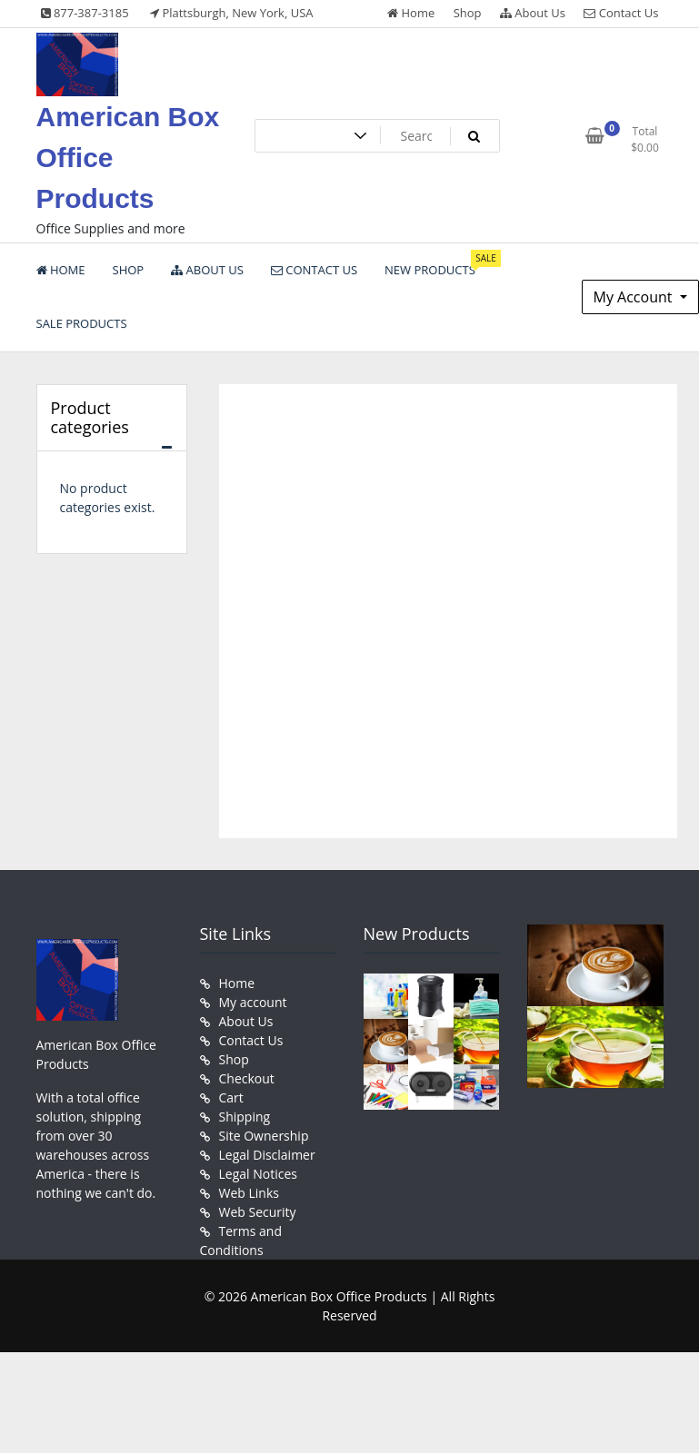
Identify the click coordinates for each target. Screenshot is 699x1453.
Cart (231, 1097)
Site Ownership (264, 1135)
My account (253, 1002)
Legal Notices (258, 1173)
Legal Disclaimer (267, 1154)
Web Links (249, 1192)
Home (410, 13)
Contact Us (621, 13)
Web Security (257, 1212)
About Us (532, 13)
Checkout (247, 1078)
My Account (635, 297)
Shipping (245, 1116)
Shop (468, 13)
